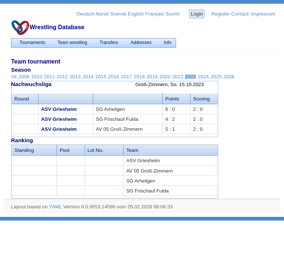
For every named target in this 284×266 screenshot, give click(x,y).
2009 (24, 76)
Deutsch (86, 14)
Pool (65, 150)
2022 (177, 76)
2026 (228, 76)
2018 (139, 76)
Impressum (263, 14)
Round (21, 99)
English (136, 14)
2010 (36, 76)
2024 (203, 76)
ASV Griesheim (59, 109)
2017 (126, 76)
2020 (164, 76)
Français (154, 14)
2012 (62, 76)
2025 (216, 76)
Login (197, 14)
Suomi (172, 14)
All (14, 76)
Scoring (201, 99)
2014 (88, 76)
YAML (55, 206)
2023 (190, 76)
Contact (239, 14)
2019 (152, 76)
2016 (113, 76)
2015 (100, 76)
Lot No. (96, 150)
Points (172, 99)
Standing (24, 150)
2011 (49, 76)
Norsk (102, 14)
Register (221, 14)
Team (132, 150)
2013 (75, 76)
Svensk (118, 14)
